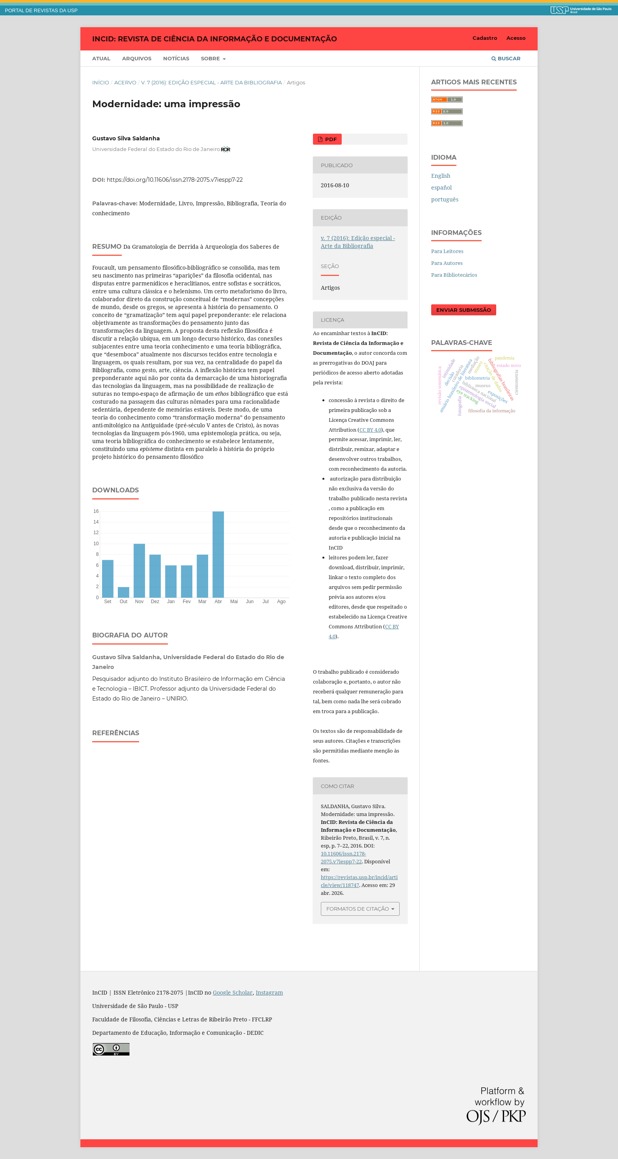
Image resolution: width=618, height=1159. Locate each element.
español (441, 187)
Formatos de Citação (357, 909)
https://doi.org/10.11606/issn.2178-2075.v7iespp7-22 (175, 179)
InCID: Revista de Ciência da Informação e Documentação (214, 38)
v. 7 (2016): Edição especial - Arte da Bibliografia (211, 82)
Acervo (125, 82)
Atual (101, 58)
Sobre (211, 58)
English (440, 175)
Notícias (176, 58)
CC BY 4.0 (370, 429)
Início (100, 82)
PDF (330, 139)
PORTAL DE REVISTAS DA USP (41, 10)
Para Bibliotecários (454, 274)
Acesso (516, 38)
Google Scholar (233, 992)
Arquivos (136, 58)
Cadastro (485, 38)
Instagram (269, 992)
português (444, 199)
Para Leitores (447, 251)
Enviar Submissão (463, 310)
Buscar (506, 58)
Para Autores (447, 262)
